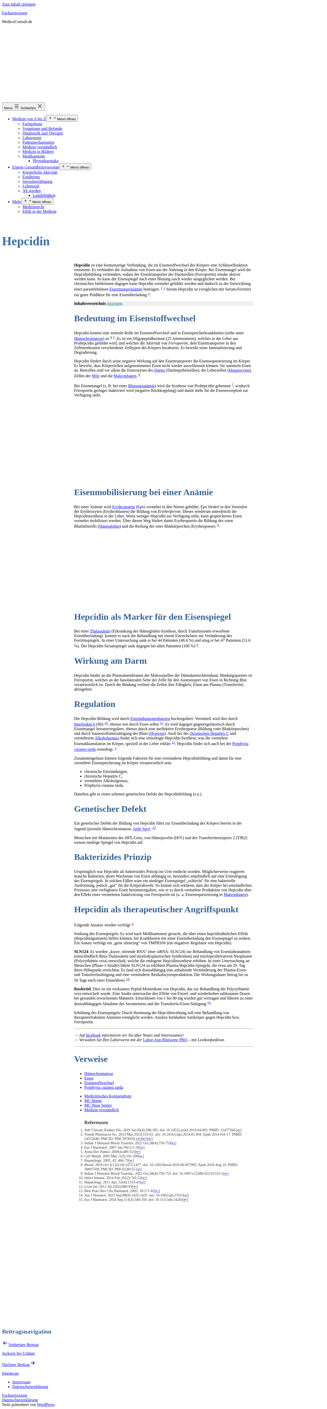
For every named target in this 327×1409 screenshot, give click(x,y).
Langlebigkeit (44, 195)
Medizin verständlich (39, 147)
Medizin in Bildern (38, 151)
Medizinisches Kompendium (107, 1096)
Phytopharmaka (45, 161)
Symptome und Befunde (42, 128)
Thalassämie (100, 631)
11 (161, 723)
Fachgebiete (32, 124)
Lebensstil (30, 186)
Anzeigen (114, 303)
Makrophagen (125, 376)
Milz (95, 376)
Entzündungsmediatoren (150, 718)
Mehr (16, 201)
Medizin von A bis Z (29, 119)
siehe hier (141, 829)
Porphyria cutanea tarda (103, 1087)
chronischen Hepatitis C (209, 733)
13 (154, 827)
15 (209, 1002)
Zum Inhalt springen (19, 4)
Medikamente (33, 156)
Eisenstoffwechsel (99, 1083)
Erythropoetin (123, 507)
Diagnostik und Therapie (42, 133)
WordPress (45, 1404)
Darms (159, 370)
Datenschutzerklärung (20, 1400)
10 (106, 723)
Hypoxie (157, 733)
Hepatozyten (239, 370)
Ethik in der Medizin (39, 211)
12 (173, 742)
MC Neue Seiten (98, 1105)
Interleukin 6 (84, 724)
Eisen (89, 1078)
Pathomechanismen (38, 142)
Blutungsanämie (141, 386)
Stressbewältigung (37, 181)
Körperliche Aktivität (39, 172)
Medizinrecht (33, 207)
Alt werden (31, 190)
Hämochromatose (88, 338)
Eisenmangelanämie (126, 289)
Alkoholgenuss (107, 738)
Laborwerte (31, 138)
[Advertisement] (163, 64)
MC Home (93, 1101)
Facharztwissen (14, 13)
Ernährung (31, 177)
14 (127, 979)
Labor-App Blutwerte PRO (165, 1040)
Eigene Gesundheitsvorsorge (35, 167)
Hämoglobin (109, 526)
